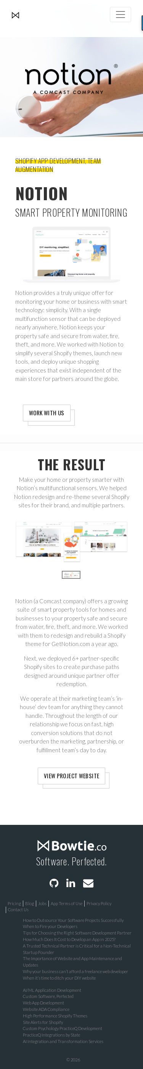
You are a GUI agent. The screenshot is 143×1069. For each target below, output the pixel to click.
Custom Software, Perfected (48, 996)
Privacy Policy (99, 903)
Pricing (14, 903)
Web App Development (43, 1002)
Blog (29, 903)
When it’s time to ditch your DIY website (59, 977)
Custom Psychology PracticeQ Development (62, 1028)
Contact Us (18, 909)
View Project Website (72, 775)
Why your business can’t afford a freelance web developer (75, 971)
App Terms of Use (66, 903)
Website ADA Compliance (46, 1009)
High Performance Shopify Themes (55, 1015)
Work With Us (46, 412)
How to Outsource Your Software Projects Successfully (73, 920)
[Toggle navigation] (120, 14)
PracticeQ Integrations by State (51, 1034)
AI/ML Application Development (52, 990)
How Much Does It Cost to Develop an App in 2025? (69, 939)
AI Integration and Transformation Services (63, 1041)
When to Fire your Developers (50, 926)
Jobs (42, 903)
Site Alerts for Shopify (43, 1022)
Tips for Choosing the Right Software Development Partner (77, 932)
